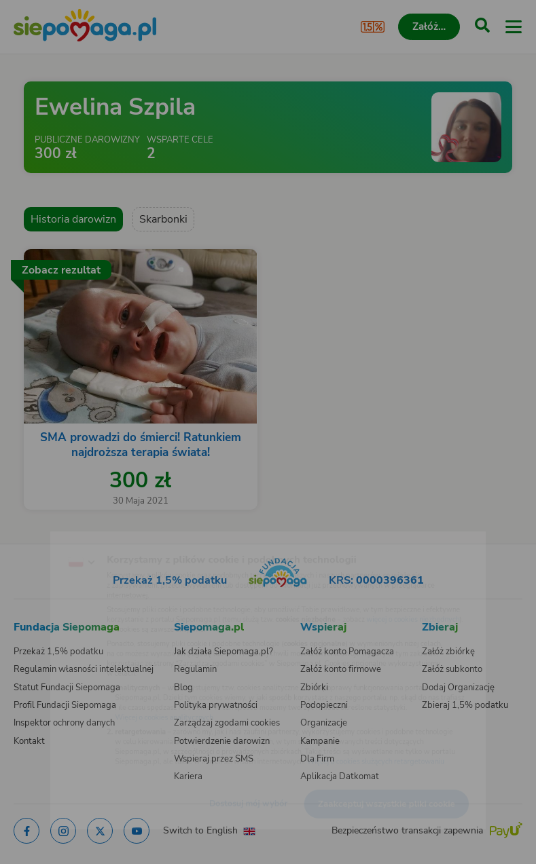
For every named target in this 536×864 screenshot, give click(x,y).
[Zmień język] (38, 534)
